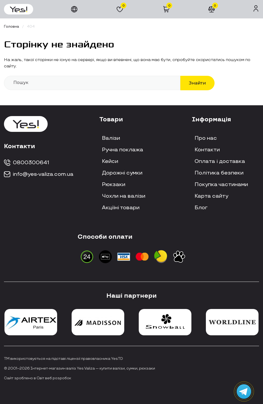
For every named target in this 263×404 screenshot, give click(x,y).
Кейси (110, 161)
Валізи (111, 138)
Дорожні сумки (122, 173)
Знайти (197, 83)
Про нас (206, 138)
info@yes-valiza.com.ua (38, 174)
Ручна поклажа (122, 150)
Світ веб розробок (54, 378)
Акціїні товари (121, 208)
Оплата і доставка (220, 161)
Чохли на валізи (123, 196)
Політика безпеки (219, 173)
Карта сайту (211, 196)
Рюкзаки (113, 184)
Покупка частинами (221, 184)
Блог (201, 208)
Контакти (207, 150)
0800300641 (26, 162)
